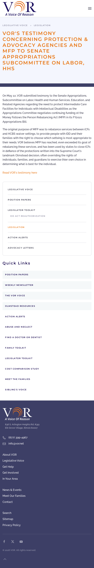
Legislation (16, 227)
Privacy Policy (12, 525)
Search (7, 513)
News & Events (12, 490)
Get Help (8, 466)
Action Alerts (18, 237)
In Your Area (10, 478)
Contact (8, 502)
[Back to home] (19, 8)
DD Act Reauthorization (27, 216)
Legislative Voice (20, 189)
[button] (89, 8)
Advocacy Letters (21, 248)
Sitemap (8, 519)
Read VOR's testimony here (20, 172)
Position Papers (19, 199)
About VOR (10, 454)
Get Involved (11, 472)
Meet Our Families (14, 495)
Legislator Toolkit (21, 210)
